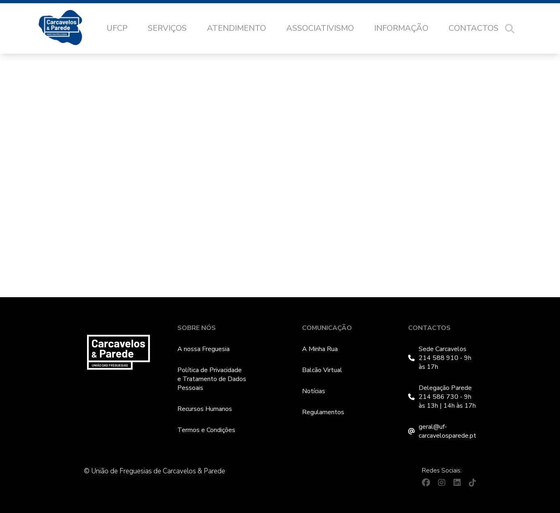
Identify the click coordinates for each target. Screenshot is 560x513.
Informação (401, 28)
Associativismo (320, 28)
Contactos (473, 28)
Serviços (167, 28)
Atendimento (236, 28)
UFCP (117, 28)
